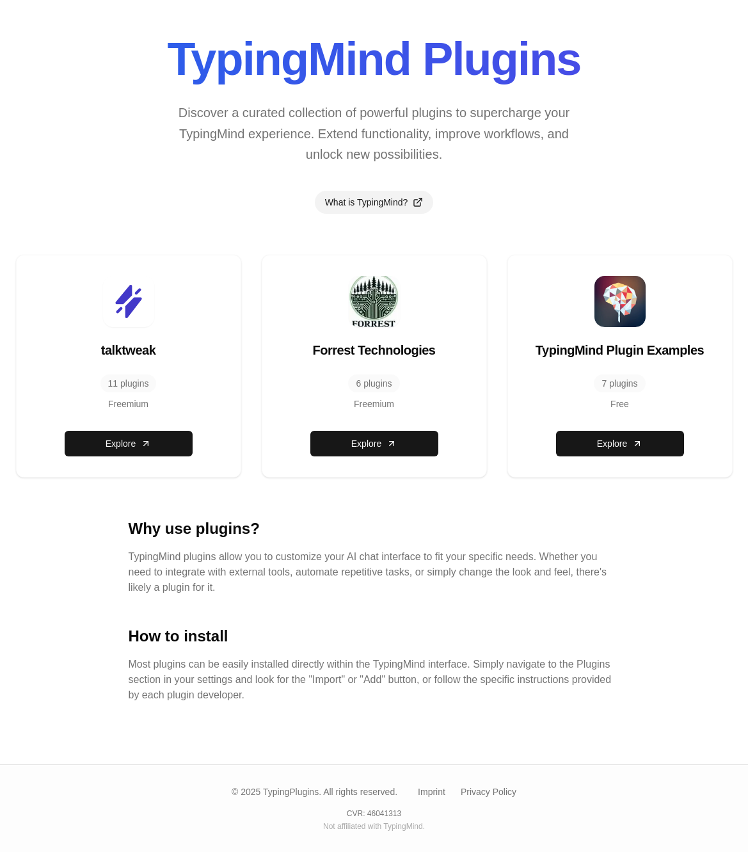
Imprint (431, 792)
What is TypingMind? (374, 202)
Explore (128, 443)
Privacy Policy (488, 792)
